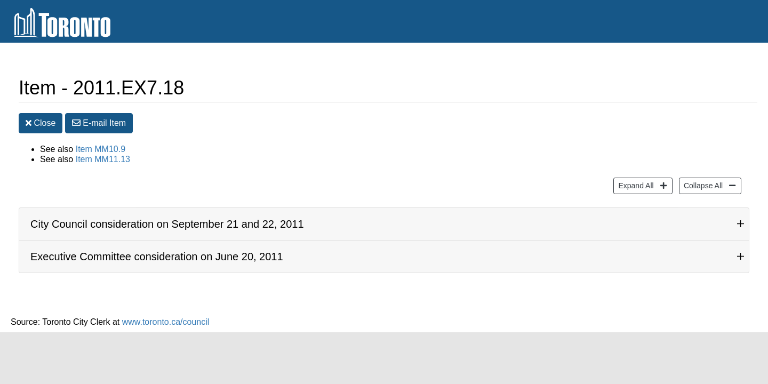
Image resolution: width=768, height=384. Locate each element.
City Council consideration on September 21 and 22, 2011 (167, 225)
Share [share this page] (642, 89)
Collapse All (702, 186)
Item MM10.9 (100, 151)
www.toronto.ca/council (166, 323)
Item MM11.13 (103, 161)
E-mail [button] (99, 125)
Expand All (634, 186)
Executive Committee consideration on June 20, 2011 (156, 258)
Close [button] (40, 125)
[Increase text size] (728, 89)
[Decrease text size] (748, 89)
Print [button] (695, 89)
